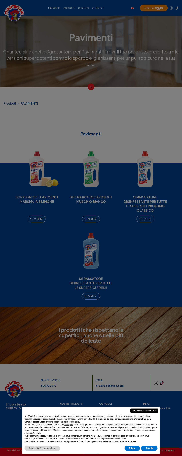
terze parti (68, 424)
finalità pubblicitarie (41, 430)
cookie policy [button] (74, 422)
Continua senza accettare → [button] (144, 410)
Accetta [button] (149, 448)
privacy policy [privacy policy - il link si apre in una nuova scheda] (125, 416)
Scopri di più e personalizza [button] (42, 448)
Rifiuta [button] (132, 448)
